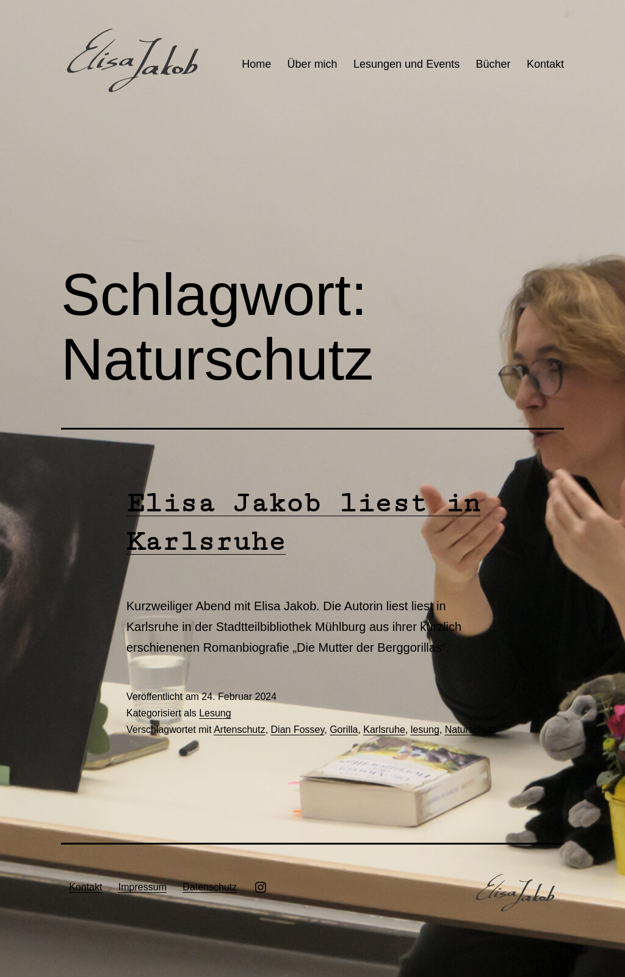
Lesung (215, 713)
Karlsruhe (384, 729)
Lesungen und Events (406, 64)
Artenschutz (239, 729)
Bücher (493, 64)
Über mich (312, 64)
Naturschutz (471, 729)
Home (256, 64)
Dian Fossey (298, 729)
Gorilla (344, 729)
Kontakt (545, 64)
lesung (425, 729)
